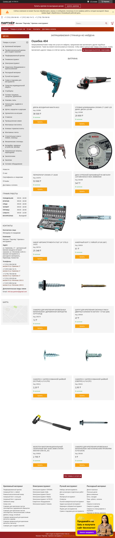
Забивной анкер (8, 501)
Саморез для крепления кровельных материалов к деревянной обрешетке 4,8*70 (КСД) (50, 312)
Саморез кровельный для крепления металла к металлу (15, 522)
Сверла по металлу (93, 504)
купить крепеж (73, 6)
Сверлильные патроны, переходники (13, 151)
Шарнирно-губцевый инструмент (71, 506)
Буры (88, 501)
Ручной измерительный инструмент (72, 501)
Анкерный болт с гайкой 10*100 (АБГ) (91, 242)
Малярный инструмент (67, 497)
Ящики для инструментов (68, 509)
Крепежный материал (13, 46)
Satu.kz (67, 534)
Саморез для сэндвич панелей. (14, 526)
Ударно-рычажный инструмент (70, 504)
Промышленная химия (13, 121)
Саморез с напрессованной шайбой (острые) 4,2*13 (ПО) (49, 380)
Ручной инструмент (12, 76)
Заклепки (8, 160)
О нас (29, 29)
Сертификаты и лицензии (13, 177)
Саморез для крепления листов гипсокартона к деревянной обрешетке (16, 507)
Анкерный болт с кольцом (12, 497)
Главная (5, 29)
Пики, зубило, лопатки (94, 499)
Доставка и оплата (49, 29)
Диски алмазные (92, 494)
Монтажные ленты (12, 132)
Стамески (8, 117)
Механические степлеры (14, 141)
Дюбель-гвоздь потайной (11, 515)
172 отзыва (93, 1)
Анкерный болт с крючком (12, 499)
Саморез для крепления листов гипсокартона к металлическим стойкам (16, 511)
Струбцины (9, 91)
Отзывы (6, 181)
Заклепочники (10, 156)
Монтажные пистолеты (13, 125)
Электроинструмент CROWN (42, 490)
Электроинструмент (12, 63)
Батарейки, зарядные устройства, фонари (13, 146)
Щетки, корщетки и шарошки (15, 109)
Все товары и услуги (71, 476)
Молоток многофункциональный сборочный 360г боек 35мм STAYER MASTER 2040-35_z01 (48, 449)
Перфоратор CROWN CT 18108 (45, 175)
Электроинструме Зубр (40, 492)
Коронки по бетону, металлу (96, 513)
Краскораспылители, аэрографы (97, 50)
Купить (40, 122)
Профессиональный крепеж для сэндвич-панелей (15, 51)
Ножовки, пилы (10, 100)
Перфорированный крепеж (15, 56)
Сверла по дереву (93, 506)
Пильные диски (92, 492)
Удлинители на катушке (13, 113)
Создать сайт (7, 1)
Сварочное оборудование (41, 501)
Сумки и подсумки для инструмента (13, 81)
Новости (6, 169)
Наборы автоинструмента (68, 490)
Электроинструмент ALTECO (42, 499)
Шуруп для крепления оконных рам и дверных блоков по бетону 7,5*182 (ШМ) (92, 311)
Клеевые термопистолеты (14, 128)
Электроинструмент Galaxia (42, 504)
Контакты (36, 29)
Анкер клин (7, 504)
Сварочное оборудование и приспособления (15, 68)
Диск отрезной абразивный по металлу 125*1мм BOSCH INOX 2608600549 (92, 176)
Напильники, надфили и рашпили (14, 104)
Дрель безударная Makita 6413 (46, 107)
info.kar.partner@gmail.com (17, 292)
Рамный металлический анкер (13, 494)
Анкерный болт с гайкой (11, 492)
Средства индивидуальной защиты (15, 86)
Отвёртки (63, 499)
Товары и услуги (16, 29)
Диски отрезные (92, 490)
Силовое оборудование (13, 164)
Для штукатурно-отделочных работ (71, 492)
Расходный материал (13, 72)
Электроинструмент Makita (42, 497)
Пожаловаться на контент (71, 536)
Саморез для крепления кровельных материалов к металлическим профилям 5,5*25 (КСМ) (93, 449)
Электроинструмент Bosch (42, 494)
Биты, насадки (92, 497)
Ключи (62, 494)
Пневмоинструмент (12, 59)
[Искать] (106, 23)
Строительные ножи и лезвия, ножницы (13, 137)
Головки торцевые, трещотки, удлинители (13, 95)
